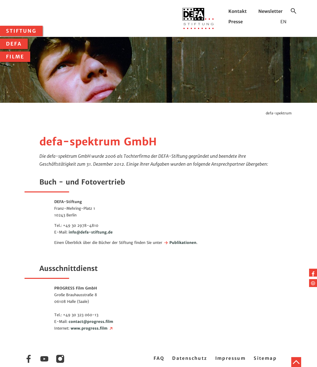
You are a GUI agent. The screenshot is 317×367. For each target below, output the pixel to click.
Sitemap (265, 358)
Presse (235, 22)
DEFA (14, 44)
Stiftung (21, 31)
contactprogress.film (91, 321)
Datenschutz (189, 358)
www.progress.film (92, 328)
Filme (15, 56)
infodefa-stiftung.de (91, 232)
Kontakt (237, 11)
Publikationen (179, 242)
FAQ (159, 358)
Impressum (230, 358)
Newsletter (270, 11)
